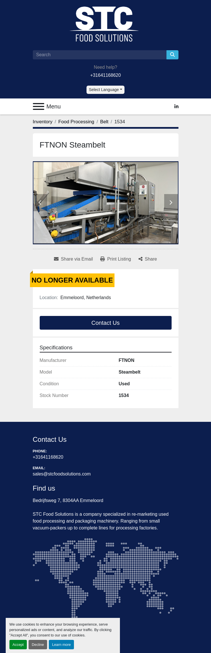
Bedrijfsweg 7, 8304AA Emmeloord (68, 500)
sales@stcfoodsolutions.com (62, 473)
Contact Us (105, 323)
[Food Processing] (76, 121)
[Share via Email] (73, 259)
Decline (38, 644)
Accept (18, 644)
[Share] (148, 259)
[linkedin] (176, 106)
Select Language (104, 89)
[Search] (99, 54)
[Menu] (38, 106)
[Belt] (104, 121)
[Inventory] (43, 121)
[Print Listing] (116, 259)
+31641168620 (105, 75)
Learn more (61, 644)
